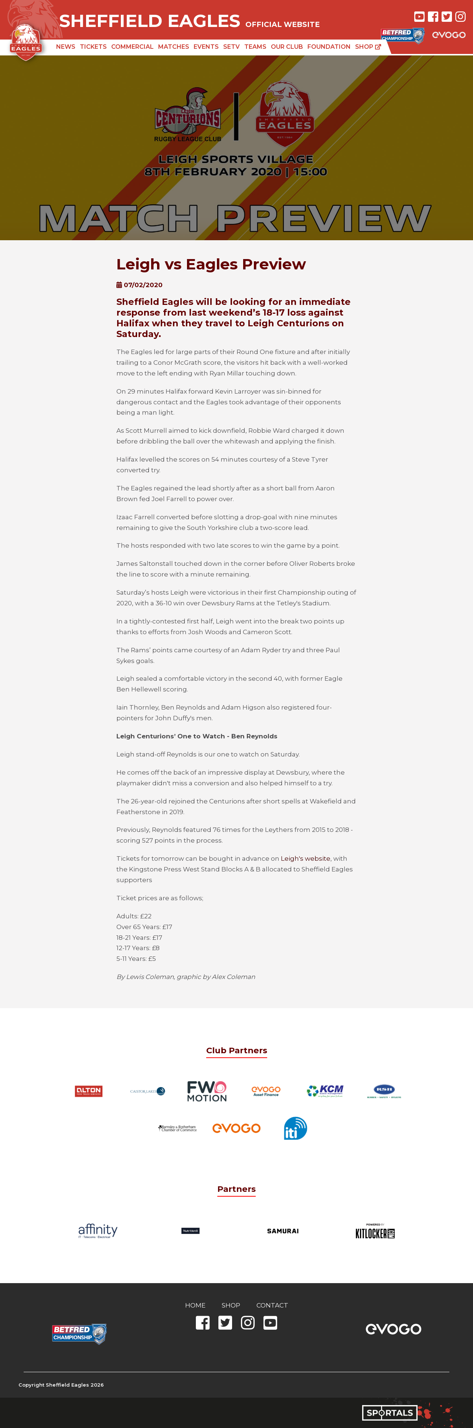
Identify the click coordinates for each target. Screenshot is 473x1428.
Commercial (132, 46)
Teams (255, 46)
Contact (272, 1305)
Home (195, 1305)
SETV (231, 46)
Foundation (329, 46)
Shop (368, 46)
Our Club (287, 46)
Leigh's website (305, 858)
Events (206, 46)
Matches (173, 46)
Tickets (93, 46)
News (65, 46)
